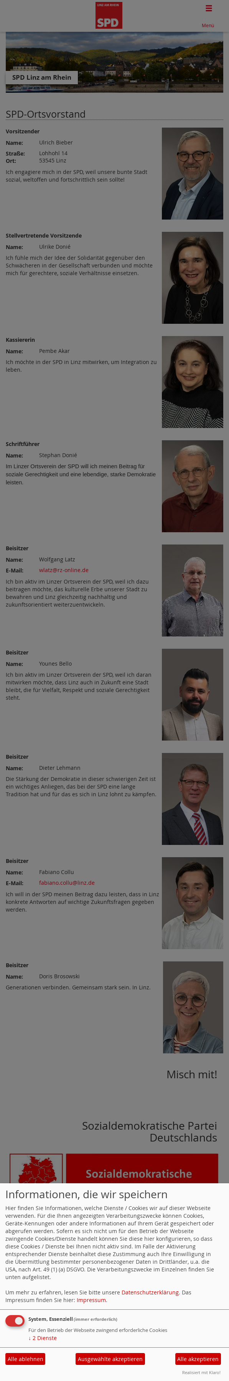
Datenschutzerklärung (150, 1292)
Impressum (91, 1300)
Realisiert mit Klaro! (201, 1372)
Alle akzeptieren (198, 1359)
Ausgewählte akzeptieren (110, 1359)
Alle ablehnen (25, 1359)
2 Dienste (42, 1338)
